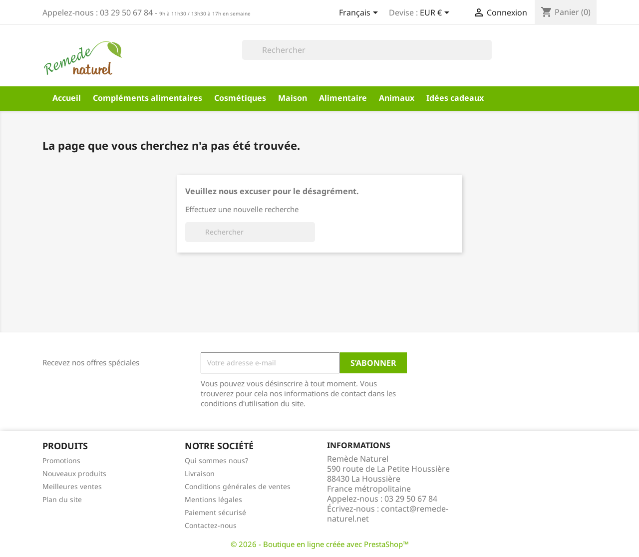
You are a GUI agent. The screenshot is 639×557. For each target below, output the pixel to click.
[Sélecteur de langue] (360, 13)
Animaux (396, 97)
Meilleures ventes (72, 486)
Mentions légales (213, 499)
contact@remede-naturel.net (387, 513)
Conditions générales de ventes (238, 486)
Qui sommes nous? (216, 460)
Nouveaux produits (74, 473)
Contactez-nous (211, 525)
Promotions (61, 460)
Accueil (66, 97)
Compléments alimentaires (147, 97)
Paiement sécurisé (215, 512)
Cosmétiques (240, 97)
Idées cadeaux (455, 97)
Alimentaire (343, 97)
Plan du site (62, 499)
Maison (292, 97)
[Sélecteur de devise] (436, 13)
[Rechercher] (367, 50)
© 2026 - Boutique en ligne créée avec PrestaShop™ (320, 544)
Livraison (200, 473)
